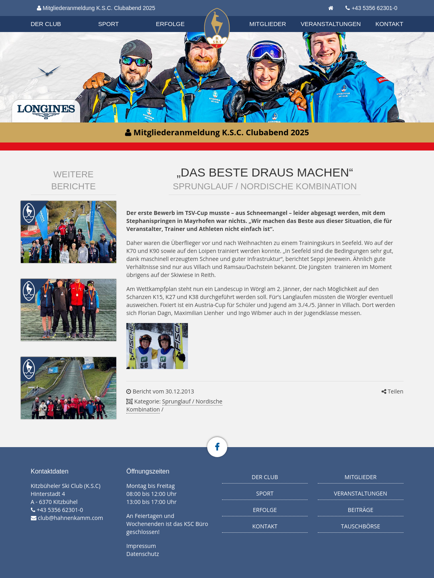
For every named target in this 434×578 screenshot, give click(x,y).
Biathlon (53, 15)
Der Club (46, 23)
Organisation (54, 16)
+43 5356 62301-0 (374, 8)
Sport (108, 23)
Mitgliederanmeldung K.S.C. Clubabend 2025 (96, 8)
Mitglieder (267, 23)
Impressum (141, 546)
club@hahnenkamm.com (70, 518)
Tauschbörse (360, 526)
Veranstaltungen (331, 23)
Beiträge (360, 510)
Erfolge (170, 23)
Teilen (393, 391)
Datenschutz (142, 554)
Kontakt (389, 23)
